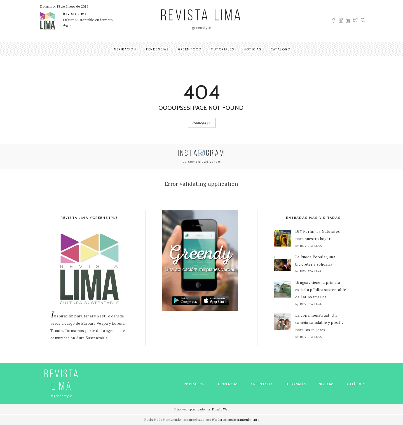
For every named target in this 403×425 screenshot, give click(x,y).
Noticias (252, 49)
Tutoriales (222, 49)
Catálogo (280, 49)
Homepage (201, 123)
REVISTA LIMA (201, 16)
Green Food (189, 49)
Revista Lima (75, 14)
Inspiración (124, 49)
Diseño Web (220, 409)
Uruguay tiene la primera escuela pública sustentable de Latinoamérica (320, 289)
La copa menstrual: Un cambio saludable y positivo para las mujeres (320, 322)
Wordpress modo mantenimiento (235, 420)
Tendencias (157, 49)
